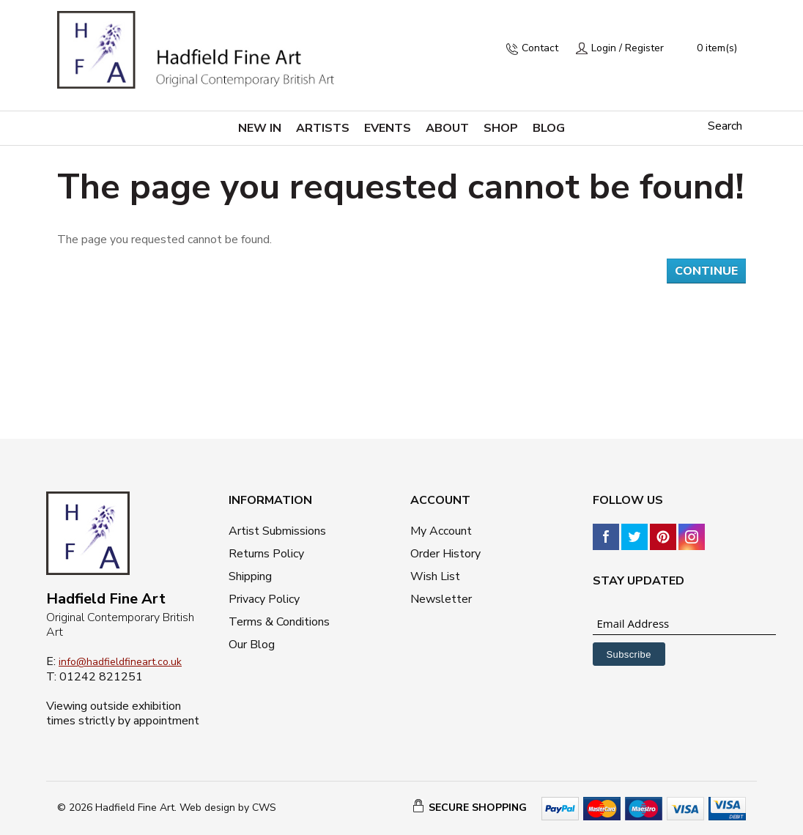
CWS (264, 807)
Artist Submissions (277, 531)
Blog (549, 128)
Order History (445, 554)
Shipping (250, 576)
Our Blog (252, 645)
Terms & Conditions (279, 622)
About (447, 128)
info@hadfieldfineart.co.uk (120, 662)
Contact (540, 48)
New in (259, 128)
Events (387, 128)
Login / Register (627, 48)
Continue (706, 271)
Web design (207, 807)
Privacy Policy (264, 599)
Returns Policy (266, 554)
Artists (322, 128)
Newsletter (441, 599)
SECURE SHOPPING (478, 807)
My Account (441, 531)
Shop (501, 128)
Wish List (435, 576)
